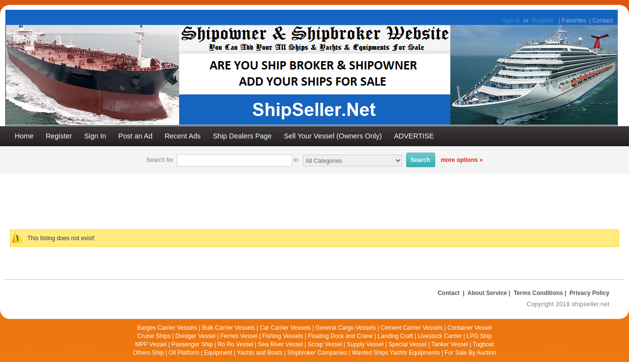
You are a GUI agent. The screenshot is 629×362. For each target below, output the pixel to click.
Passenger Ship (192, 344)
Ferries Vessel (238, 336)
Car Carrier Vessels (285, 327)
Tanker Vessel (449, 344)
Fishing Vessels (282, 336)
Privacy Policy (589, 293)
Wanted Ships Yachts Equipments (396, 352)
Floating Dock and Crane (340, 336)
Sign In (511, 20)
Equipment (218, 352)
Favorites (574, 20)
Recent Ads (182, 136)
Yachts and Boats (259, 352)
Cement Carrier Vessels (412, 327)
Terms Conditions (538, 293)
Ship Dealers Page (242, 136)
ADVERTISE (414, 136)
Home (24, 136)
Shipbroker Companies (317, 352)
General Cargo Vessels (345, 327)
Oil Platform (183, 352)
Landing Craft (395, 336)
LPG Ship (478, 336)
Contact (602, 20)
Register (543, 20)
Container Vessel (469, 327)
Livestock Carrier (440, 336)
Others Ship (148, 352)
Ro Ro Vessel (236, 344)
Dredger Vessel (195, 336)
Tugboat (483, 344)
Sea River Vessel (280, 344)
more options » (462, 160)
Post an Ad (135, 136)
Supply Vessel (365, 344)
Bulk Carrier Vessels (228, 327)
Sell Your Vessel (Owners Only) (333, 136)
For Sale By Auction (470, 352)
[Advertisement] (242, 196)
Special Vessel (408, 344)
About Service (487, 293)
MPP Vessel (150, 344)
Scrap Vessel (324, 344)
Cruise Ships (153, 336)
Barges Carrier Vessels (167, 327)
